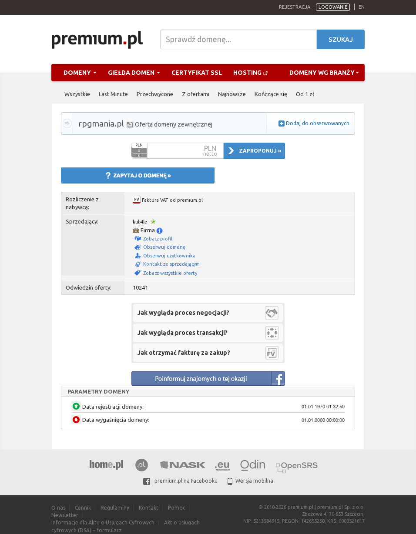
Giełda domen (134, 72)
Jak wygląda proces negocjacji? (183, 312)
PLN (139, 145)
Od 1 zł (305, 94)
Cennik (83, 508)
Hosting (250, 72)
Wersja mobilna (250, 481)
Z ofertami (195, 94)
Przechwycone (155, 94)
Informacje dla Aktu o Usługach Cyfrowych (102, 522)
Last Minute (113, 94)
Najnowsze (232, 94)
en (362, 7)
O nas (58, 508)
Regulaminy (115, 508)
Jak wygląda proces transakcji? (183, 332)
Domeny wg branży (324, 72)
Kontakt (148, 508)
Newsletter (64, 515)
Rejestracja (294, 7)
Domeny (80, 72)
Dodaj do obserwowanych (317, 123)
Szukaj (341, 39)
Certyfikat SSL (196, 72)
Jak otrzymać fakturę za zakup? (184, 352)
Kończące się (271, 94)
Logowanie (333, 7)
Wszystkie (77, 94)
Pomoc (176, 508)
